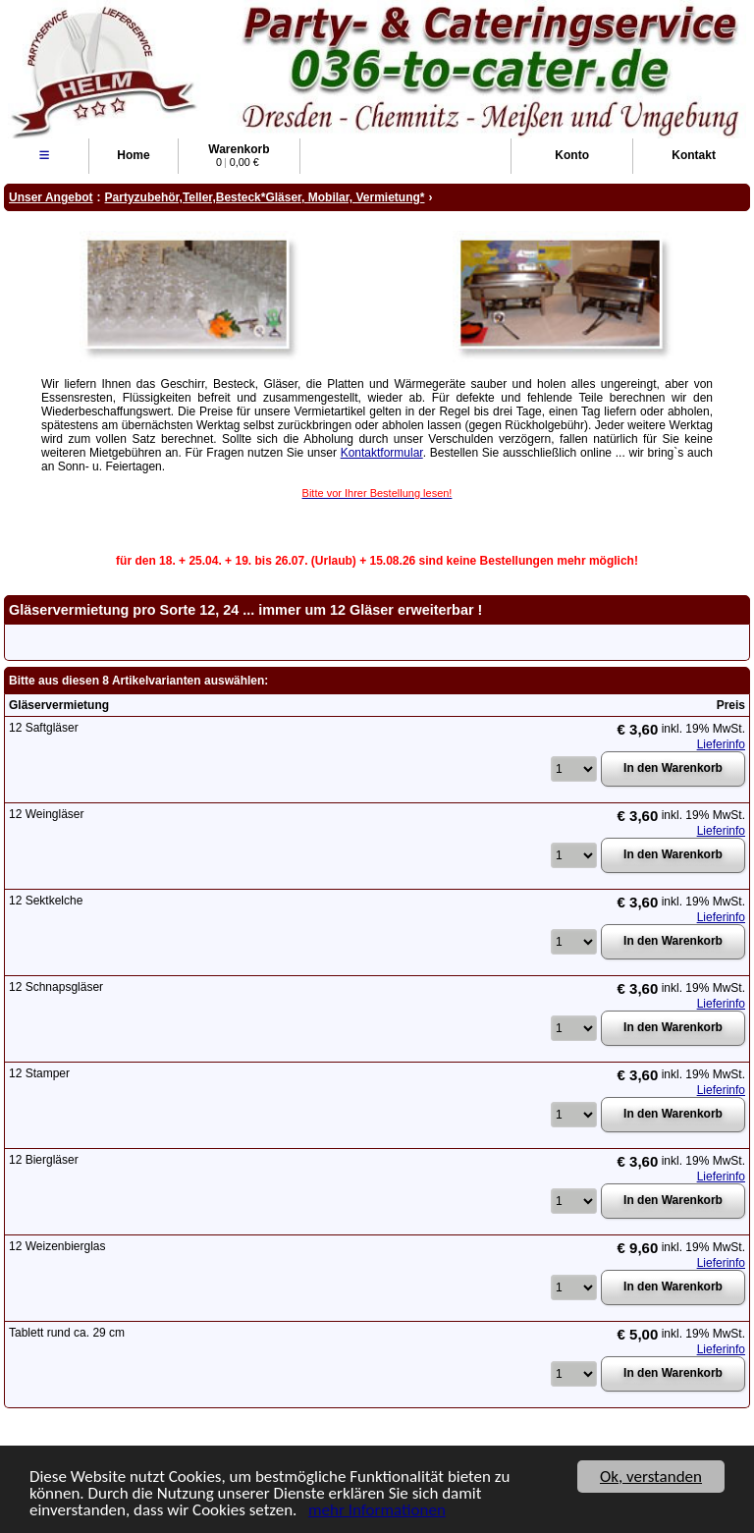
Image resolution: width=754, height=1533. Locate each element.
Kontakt (694, 155)
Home (133, 155)
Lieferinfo (721, 744)
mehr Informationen (377, 1511)
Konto (572, 155)
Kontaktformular (382, 453)
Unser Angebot (51, 197)
